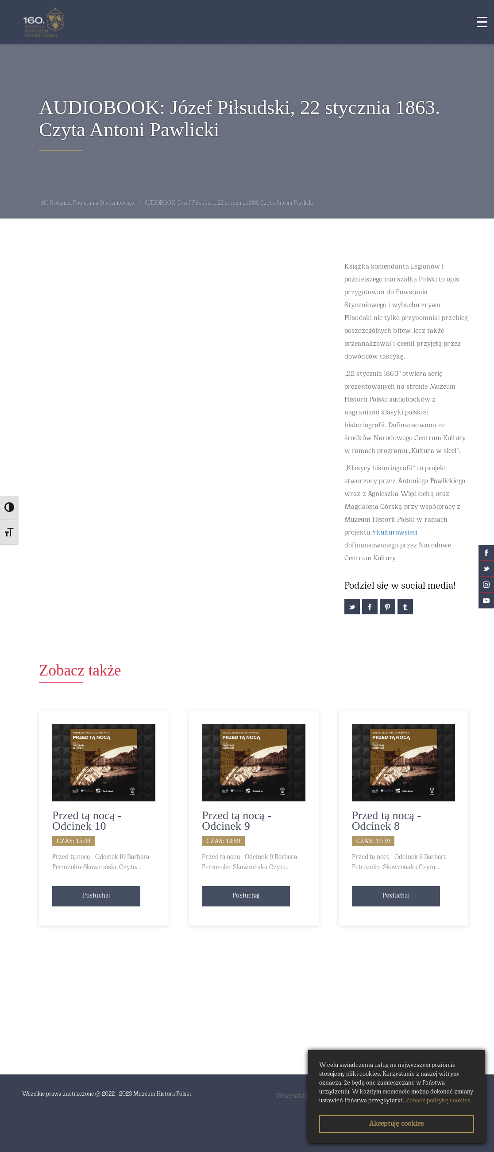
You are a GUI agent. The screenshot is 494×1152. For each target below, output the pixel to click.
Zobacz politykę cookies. (438, 1101)
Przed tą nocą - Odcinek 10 (87, 820)
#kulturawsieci (394, 533)
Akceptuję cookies (396, 1124)
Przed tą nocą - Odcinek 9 (236, 820)
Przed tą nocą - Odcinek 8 (386, 820)
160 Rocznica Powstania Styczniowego (87, 203)
